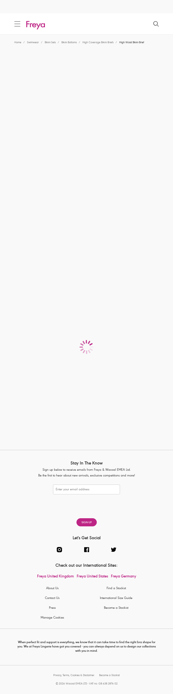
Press (52, 608)
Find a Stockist (116, 588)
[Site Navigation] (17, 24)
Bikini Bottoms (69, 42)
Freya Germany (123, 577)
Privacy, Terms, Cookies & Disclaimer (73, 675)
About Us (52, 588)
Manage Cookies (52, 618)
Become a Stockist (116, 608)
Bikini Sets (50, 42)
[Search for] (156, 24)
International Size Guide (116, 598)
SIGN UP (86, 522)
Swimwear (33, 42)
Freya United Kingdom (55, 577)
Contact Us (52, 598)
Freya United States (92, 577)
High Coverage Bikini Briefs (98, 42)
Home (17, 42)
